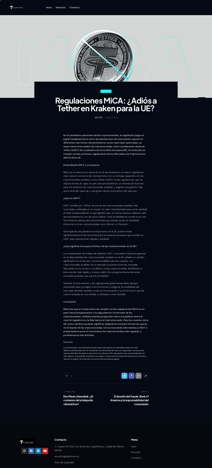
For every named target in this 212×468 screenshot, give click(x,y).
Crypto (106, 91)
